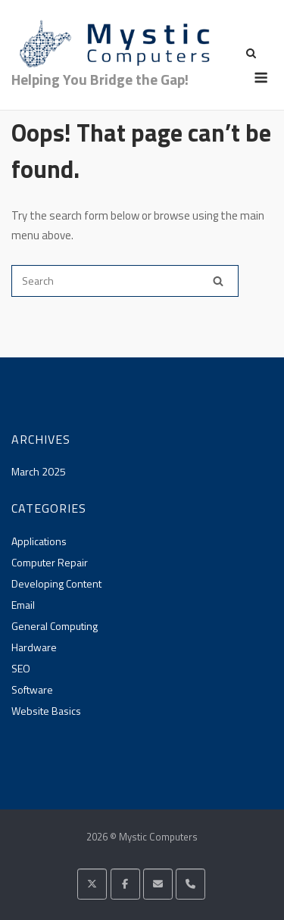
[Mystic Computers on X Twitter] (92, 884)
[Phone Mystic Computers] (190, 884)
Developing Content (56, 583)
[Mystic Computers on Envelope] (158, 884)
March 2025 (38, 471)
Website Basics (46, 711)
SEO (20, 668)
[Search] (218, 281)
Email (23, 605)
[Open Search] (251, 54)
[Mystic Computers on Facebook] (125, 884)
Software (32, 689)
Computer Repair (49, 562)
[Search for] (125, 281)
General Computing (54, 626)
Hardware (34, 647)
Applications (39, 541)
